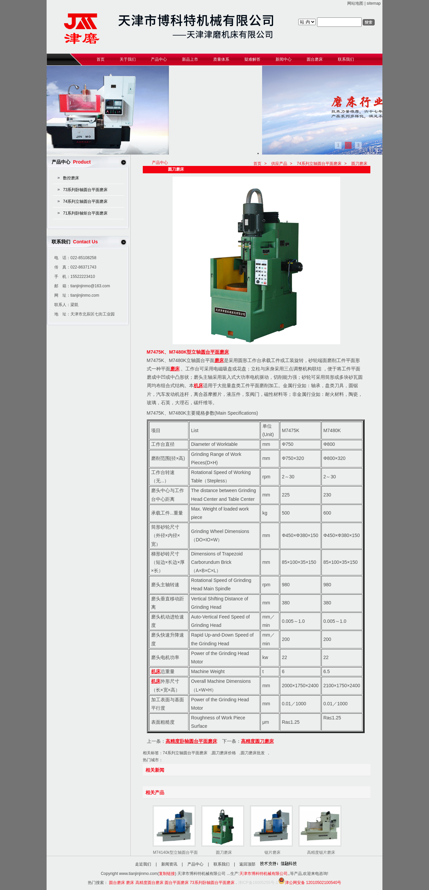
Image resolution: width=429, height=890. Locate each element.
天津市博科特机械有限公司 (263, 873)
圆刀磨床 (359, 163)
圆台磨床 (117, 882)
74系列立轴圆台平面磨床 (85, 201)
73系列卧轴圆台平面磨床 (85, 189)
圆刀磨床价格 (224, 753)
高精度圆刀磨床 (257, 741)
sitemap (374, 3)
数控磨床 (71, 178)
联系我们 (221, 864)
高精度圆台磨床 (149, 882)
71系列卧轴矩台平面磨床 (85, 213)
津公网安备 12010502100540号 (310, 882)
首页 (257, 163)
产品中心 (195, 864)
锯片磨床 (272, 852)
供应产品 (279, 163)
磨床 (219, 360)
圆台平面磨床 (215, 352)
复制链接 (167, 873)
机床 (198, 385)
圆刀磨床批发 (253, 753)
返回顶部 (247, 864)
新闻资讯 (169, 864)
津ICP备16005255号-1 (258, 882)
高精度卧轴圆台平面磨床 (191, 741)
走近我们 (143, 864)
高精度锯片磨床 (321, 852)
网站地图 (355, 3)
